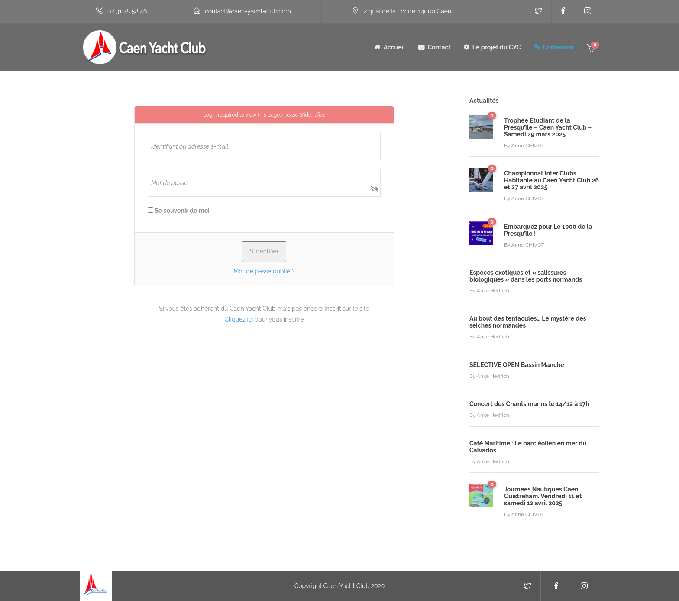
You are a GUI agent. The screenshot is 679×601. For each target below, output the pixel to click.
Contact (439, 47)
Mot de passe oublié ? (263, 271)
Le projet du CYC (496, 47)
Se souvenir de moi (179, 210)
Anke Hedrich (493, 291)
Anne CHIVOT (527, 146)
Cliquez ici (238, 319)
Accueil (394, 47)
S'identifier (312, 115)
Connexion (558, 47)
